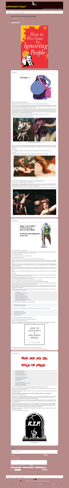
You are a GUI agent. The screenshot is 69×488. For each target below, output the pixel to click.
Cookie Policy (11, 483)
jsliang (56, 483)
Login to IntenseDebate (21, 465)
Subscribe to (16, 469)
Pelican (43, 483)
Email (23, 466)
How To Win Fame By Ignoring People (23, 16)
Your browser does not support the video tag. (34, 426)
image (18, 22)
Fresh (49, 483)
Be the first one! (23, 457)
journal (12, 18)
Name (11, 466)
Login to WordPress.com (26, 465)
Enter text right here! (29, 462)
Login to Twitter (31, 465)
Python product (47, 483)
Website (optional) (37, 466)
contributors (60, 483)
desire (12, 22)
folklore (15, 22)
